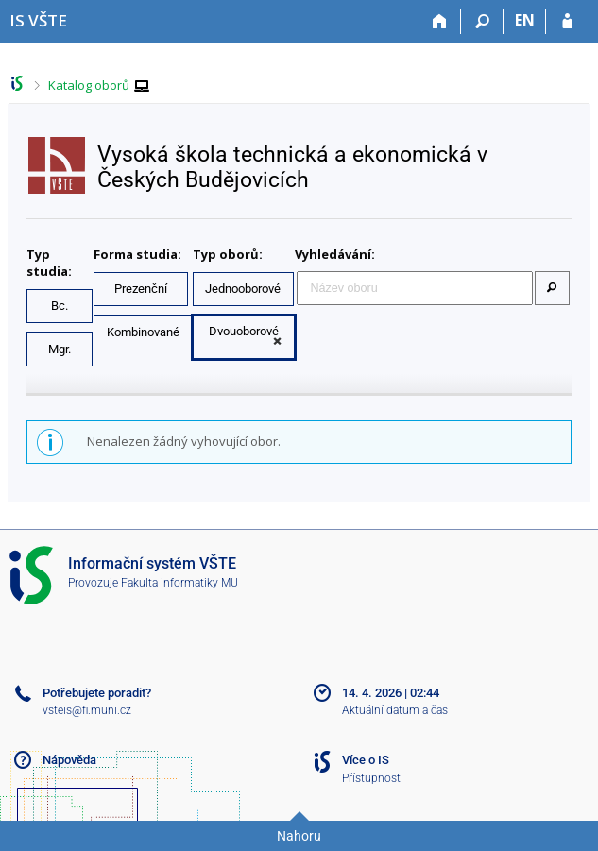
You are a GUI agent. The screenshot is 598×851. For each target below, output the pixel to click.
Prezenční (140, 288)
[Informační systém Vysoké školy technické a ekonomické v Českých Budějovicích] (38, 20)
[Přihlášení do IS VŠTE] (567, 21)
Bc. (59, 305)
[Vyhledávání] (482, 21)
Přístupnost (371, 778)
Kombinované (143, 332)
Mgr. (59, 349)
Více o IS (365, 760)
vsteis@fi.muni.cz (87, 710)
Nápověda (69, 760)
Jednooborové (243, 288)
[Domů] (440, 21)
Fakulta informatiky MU (179, 582)
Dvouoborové (244, 331)
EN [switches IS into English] (525, 19)
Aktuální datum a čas (395, 710)
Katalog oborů (88, 85)
